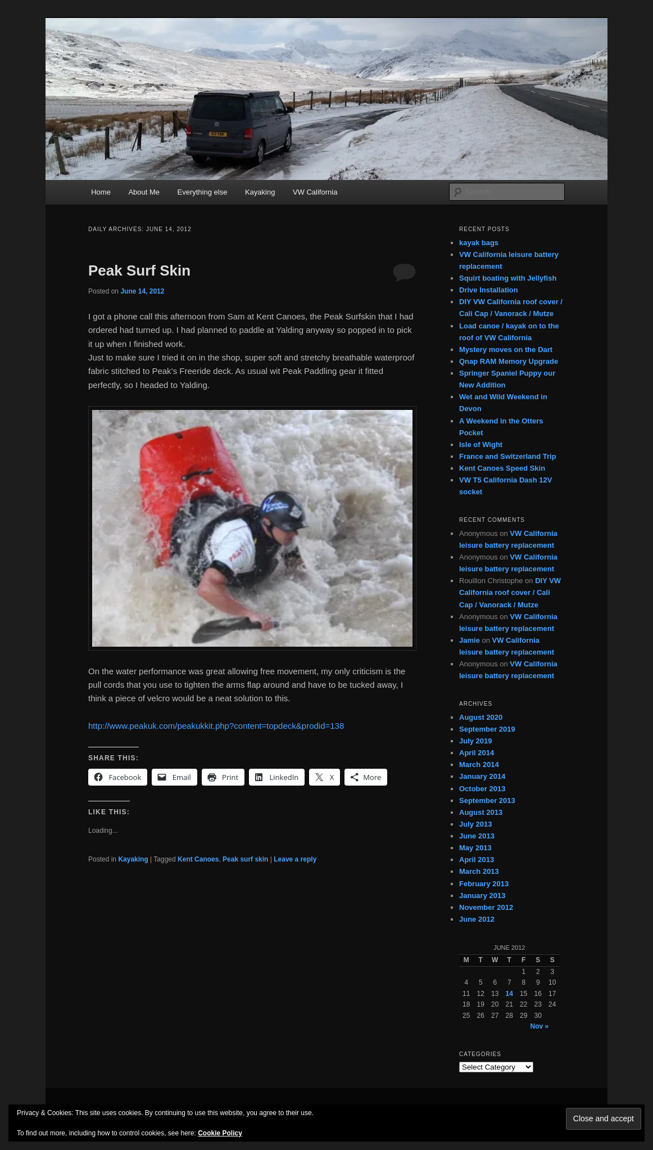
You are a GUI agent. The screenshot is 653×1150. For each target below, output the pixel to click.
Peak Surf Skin (139, 270)
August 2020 (480, 717)
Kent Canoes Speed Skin (502, 468)
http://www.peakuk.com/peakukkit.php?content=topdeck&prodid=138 (216, 725)
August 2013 (480, 812)
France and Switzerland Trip (507, 456)
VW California (315, 192)
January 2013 (482, 895)
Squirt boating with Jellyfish (507, 278)
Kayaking (260, 192)
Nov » (539, 1026)
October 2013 (482, 788)
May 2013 (475, 848)
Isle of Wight (480, 444)
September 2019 (487, 729)
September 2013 (487, 800)
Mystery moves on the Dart (505, 349)
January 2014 (482, 776)
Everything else (203, 192)
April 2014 (476, 752)
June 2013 (477, 836)
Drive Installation (488, 290)
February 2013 (484, 884)
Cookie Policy (220, 1133)
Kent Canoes (198, 859)
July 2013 (475, 824)
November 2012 (486, 907)
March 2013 (479, 871)
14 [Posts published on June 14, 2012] (509, 994)
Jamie (469, 640)
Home (101, 192)
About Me (144, 192)
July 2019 (475, 741)
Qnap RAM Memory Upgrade (508, 361)
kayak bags (478, 242)
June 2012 (477, 919)
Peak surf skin (245, 859)
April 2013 (476, 859)
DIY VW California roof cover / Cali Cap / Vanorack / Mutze (510, 592)
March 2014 (479, 764)
